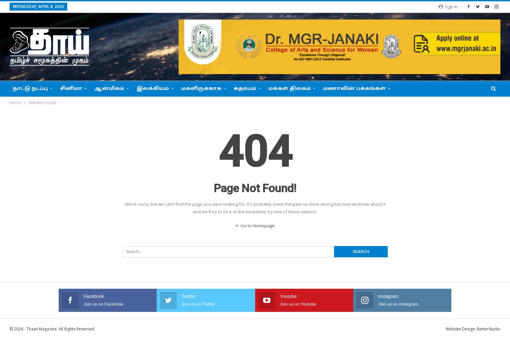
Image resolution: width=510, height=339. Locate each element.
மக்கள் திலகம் (289, 89)
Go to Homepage (255, 226)
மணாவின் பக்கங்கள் (354, 89)
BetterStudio (488, 329)
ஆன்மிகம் (109, 89)
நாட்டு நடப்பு (30, 89)
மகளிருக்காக (201, 89)
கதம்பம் (245, 89)
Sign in (448, 7)
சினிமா (71, 89)
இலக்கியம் (153, 89)
